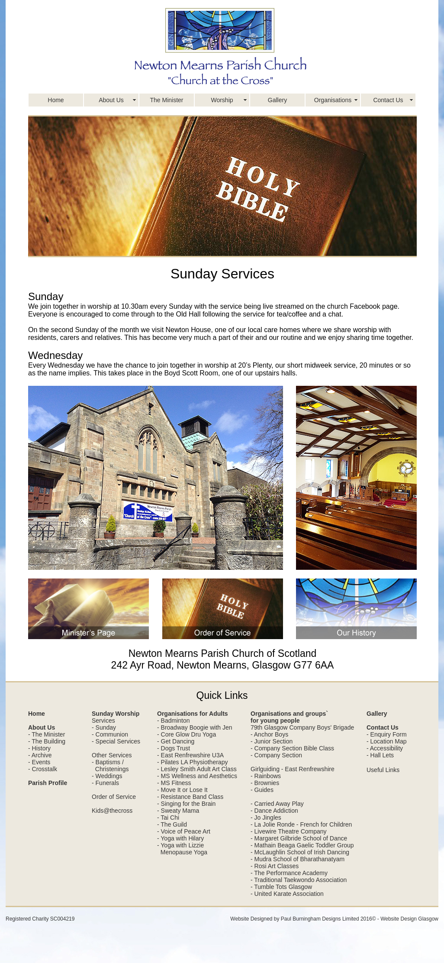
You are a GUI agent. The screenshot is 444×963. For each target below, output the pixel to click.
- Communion (110, 734)
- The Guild (172, 824)
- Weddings (107, 775)
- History (39, 748)
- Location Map (387, 741)
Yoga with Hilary (182, 838)
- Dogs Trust (173, 748)
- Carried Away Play (277, 803)
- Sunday (104, 727)
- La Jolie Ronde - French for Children (301, 824)
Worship (222, 100)
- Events (39, 762)
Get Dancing (178, 741)
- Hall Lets (380, 755)
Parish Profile (47, 782)
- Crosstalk (42, 769)
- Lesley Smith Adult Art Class (197, 769)
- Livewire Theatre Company (289, 831)
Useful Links (383, 769)
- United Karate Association (287, 893)
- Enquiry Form (387, 734)
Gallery (277, 100)
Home (56, 100)
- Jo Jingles (266, 817)
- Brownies (265, 782)
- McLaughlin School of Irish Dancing (300, 852)
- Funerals (105, 782)
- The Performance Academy (289, 872)
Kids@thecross (112, 810)
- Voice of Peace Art (183, 831)
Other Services (112, 755)
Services (103, 720)
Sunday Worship (115, 713)
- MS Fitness (174, 782)
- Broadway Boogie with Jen (194, 727)
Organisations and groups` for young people (289, 717)
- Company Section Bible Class (292, 748)
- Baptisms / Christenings (110, 765)
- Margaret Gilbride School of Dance (299, 838)
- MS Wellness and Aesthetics (197, 775)
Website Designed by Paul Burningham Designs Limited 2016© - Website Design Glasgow (334, 919)
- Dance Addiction (274, 810)
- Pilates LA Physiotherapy (192, 762)
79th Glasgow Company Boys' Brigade (302, 727)
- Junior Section (272, 741)
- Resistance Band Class (190, 796)
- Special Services (116, 741)
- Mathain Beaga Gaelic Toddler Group (302, 845)
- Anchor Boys (269, 734)
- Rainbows (266, 775)
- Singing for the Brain (186, 803)
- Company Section (276, 755)
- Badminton (173, 720)
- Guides (262, 789)
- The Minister (46, 734)
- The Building (46, 741)
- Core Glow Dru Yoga (186, 734)
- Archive (39, 755)
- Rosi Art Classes (275, 866)
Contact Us (388, 100)
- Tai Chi (168, 817)
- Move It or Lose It (182, 789)
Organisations (332, 100)
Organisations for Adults (192, 713)
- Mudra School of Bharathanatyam (297, 859)
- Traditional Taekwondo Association (299, 879)
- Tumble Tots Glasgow (281, 886)
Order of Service (114, 796)
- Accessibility (385, 748)
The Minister (166, 100)
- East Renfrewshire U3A (190, 755)
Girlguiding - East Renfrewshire (293, 769)
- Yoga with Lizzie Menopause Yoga (182, 849)
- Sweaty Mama (178, 810)
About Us (111, 100)
